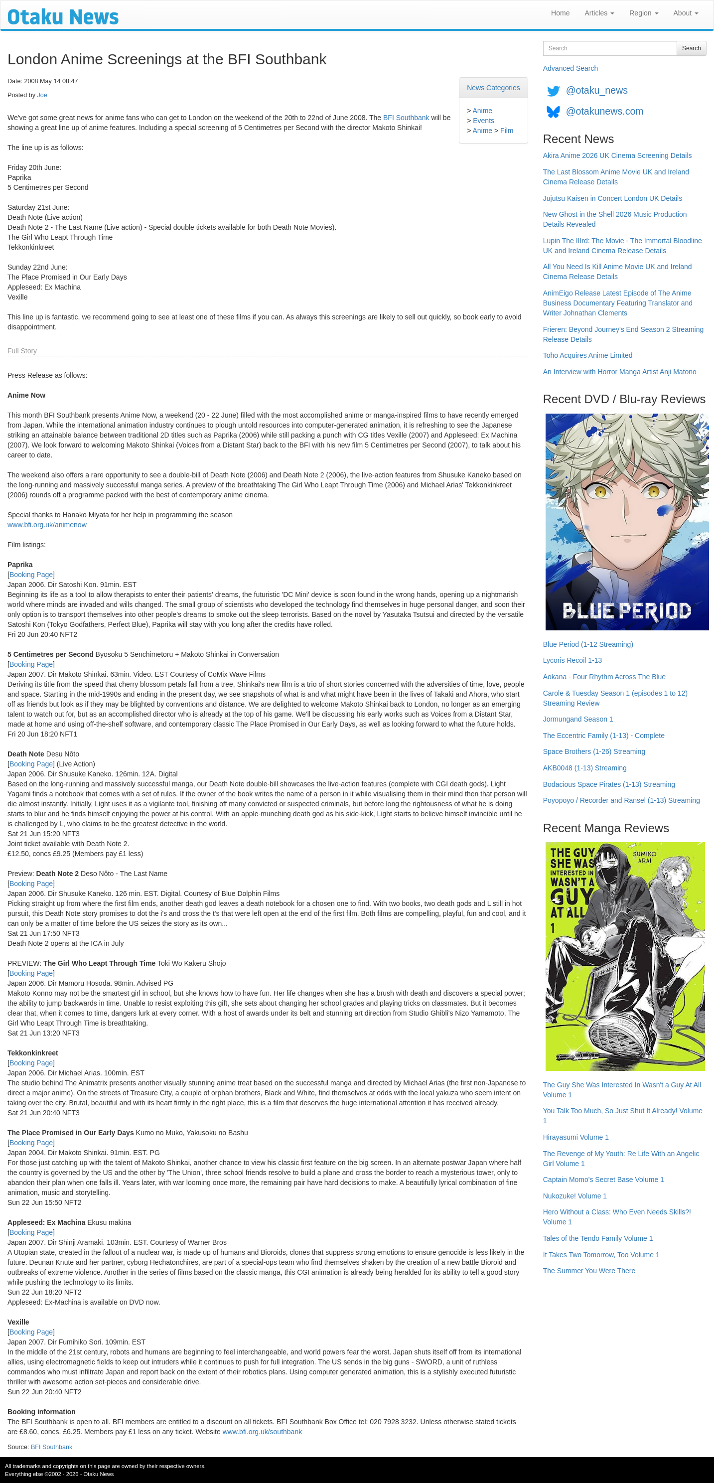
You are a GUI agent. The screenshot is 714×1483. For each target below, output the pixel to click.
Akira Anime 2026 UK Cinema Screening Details (617, 155)
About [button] (686, 13)
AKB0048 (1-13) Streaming (585, 768)
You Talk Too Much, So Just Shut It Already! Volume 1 (623, 1116)
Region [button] (643, 13)
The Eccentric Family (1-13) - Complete (604, 736)
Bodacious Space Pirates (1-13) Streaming (609, 784)
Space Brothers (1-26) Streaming (594, 751)
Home (560, 13)
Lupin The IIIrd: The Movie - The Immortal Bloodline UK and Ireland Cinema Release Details (622, 246)
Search (691, 48)
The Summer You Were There (589, 1271)
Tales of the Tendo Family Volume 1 (598, 1238)
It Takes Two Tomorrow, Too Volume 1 (601, 1255)
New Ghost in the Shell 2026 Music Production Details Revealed (615, 219)
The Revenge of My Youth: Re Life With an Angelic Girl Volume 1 (621, 1159)
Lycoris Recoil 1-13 (572, 660)
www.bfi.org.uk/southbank (262, 1432)
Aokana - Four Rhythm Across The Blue (604, 677)
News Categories (493, 88)
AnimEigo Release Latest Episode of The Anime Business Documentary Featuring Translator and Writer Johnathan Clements (618, 303)
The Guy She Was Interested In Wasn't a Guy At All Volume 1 (622, 1090)
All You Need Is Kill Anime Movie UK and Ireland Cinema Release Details (617, 272)
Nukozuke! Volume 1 (575, 1196)
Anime (482, 111)
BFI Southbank (406, 118)
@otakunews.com (605, 111)
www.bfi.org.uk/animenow (47, 525)
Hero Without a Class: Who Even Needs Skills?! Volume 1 (617, 1217)
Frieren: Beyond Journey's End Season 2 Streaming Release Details (623, 334)
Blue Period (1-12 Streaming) (588, 644)
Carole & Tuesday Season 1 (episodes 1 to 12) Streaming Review (615, 698)
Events (483, 121)
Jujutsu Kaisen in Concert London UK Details (612, 198)
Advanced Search (570, 68)
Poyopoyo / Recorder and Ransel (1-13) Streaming (621, 800)
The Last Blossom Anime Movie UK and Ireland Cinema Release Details (616, 177)
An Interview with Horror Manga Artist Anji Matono (620, 372)
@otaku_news (597, 90)
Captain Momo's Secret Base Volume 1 (603, 1180)
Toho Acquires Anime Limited (588, 355)
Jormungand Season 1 (578, 719)
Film (506, 131)
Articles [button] (599, 13)
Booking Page (31, 575)
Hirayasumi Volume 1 (576, 1137)
